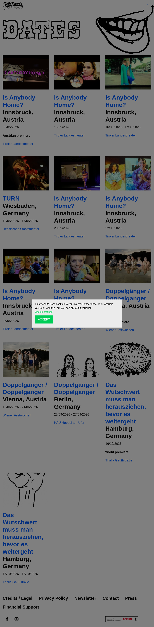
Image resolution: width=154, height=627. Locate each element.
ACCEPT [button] (44, 319)
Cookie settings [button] (44, 311)
